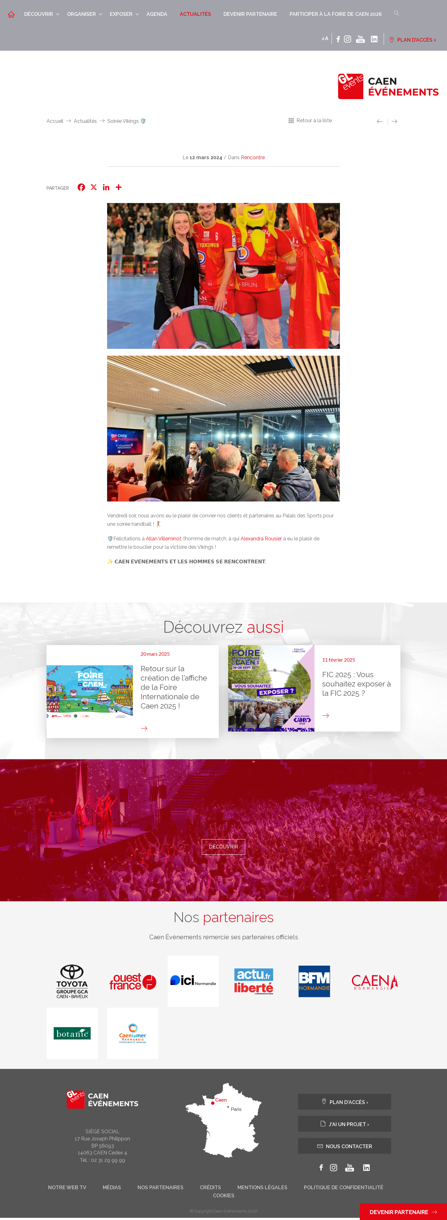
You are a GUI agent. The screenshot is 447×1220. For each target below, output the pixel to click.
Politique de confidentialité (343, 1189)
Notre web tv (67, 1189)
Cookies (223, 1197)
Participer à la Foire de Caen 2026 (336, 14)
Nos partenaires (160, 1189)
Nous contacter (344, 1148)
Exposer (121, 14)
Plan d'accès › (344, 1104)
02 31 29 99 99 (108, 1162)
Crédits (210, 1189)
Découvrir (38, 14)
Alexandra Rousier (261, 539)
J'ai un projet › (344, 1126)
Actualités (195, 14)
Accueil (55, 121)
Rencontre (253, 157)
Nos (223, 919)
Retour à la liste (314, 120)
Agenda (157, 14)
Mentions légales (262, 1189)
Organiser (81, 14)
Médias (112, 1189)
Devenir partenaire (250, 14)
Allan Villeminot (163, 539)
